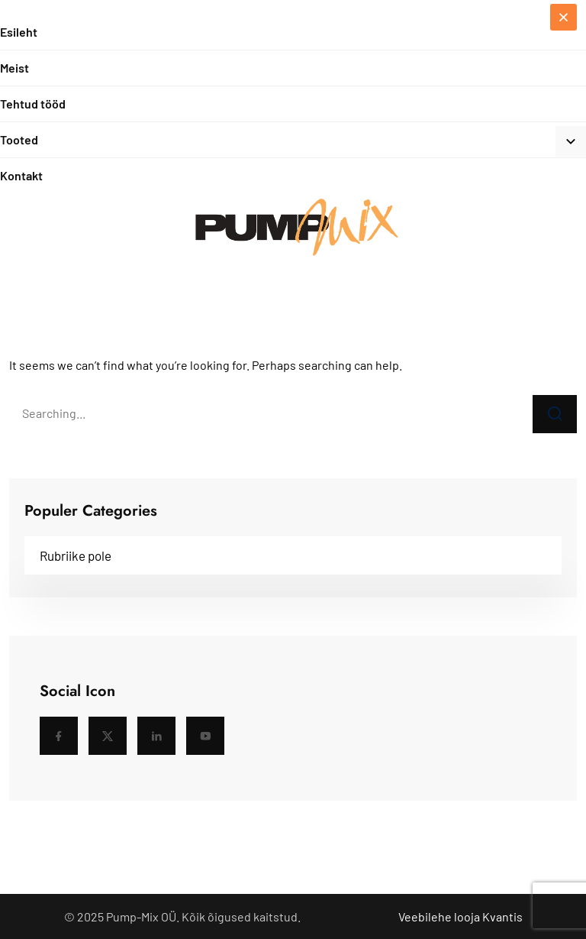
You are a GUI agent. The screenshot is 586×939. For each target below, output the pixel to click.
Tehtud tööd (33, 103)
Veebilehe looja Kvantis (460, 916)
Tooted (19, 139)
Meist (14, 67)
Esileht (18, 31)
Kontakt (21, 175)
